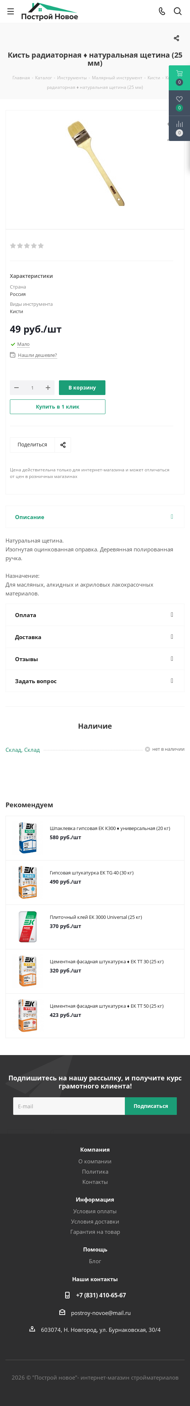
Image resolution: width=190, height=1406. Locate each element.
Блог (95, 1261)
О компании (95, 1161)
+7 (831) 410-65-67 (101, 1295)
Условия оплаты (95, 1211)
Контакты (95, 1181)
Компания (95, 1149)
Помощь (95, 1249)
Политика (95, 1171)
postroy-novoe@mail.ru (101, 1312)
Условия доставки (95, 1221)
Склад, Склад (22, 749)
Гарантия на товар (95, 1231)
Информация (95, 1199)
